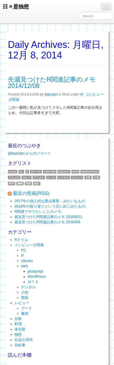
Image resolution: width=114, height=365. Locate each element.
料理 (11, 183)
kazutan (51, 94)
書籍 (20, 183)
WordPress (89, 171)
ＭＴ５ (33, 282)
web (75, 171)
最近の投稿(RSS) (31, 193)
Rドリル (36, 171)
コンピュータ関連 (29, 245)
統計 (36, 183)
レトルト (63, 177)
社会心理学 (23, 340)
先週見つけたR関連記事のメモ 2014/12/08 (52, 82)
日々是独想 (16, 6)
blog (12, 171)
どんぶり (14, 177)
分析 (88, 177)
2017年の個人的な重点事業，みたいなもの (49, 201)
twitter (49, 171)
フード (26, 308)
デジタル (39, 177)
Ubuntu (64, 171)
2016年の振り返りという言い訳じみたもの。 (51, 206)
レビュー (77, 177)
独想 (28, 183)
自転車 (19, 345)
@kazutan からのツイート (29, 153)
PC (21, 171)
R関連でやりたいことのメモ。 (39, 211)
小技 (96, 177)
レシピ (51, 177)
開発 (24, 297)
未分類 (19, 329)
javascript (35, 271)
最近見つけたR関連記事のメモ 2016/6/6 (47, 222)
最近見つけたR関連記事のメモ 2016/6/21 (48, 217)
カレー (26, 177)
